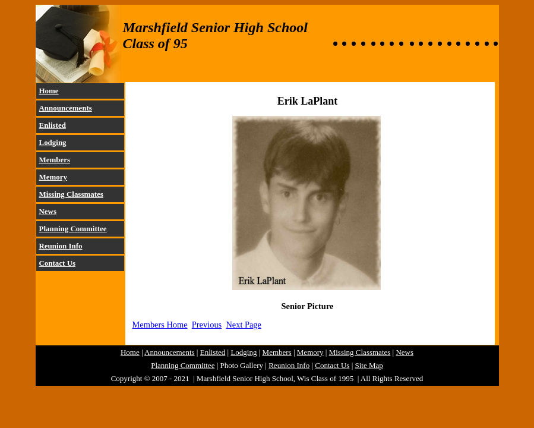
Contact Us (57, 263)
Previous (207, 324)
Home (49, 90)
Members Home (160, 324)
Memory (53, 176)
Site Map (369, 365)
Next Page (243, 324)
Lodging (53, 142)
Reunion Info (61, 245)
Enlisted (52, 125)
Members (55, 159)
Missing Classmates (71, 194)
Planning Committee (73, 228)
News (48, 211)
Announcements (65, 107)
